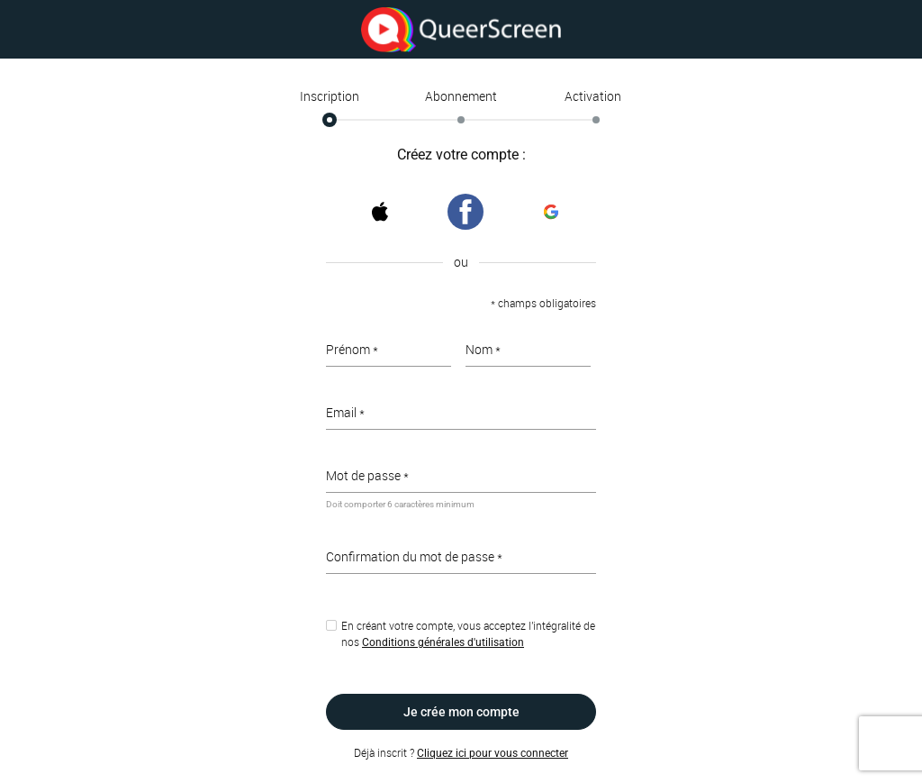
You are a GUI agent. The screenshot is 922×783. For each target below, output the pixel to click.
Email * (345, 412)
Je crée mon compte (461, 712)
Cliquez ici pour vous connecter (492, 753)
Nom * (483, 349)
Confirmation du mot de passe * (414, 556)
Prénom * (352, 349)
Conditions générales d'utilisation (443, 642)
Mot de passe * (367, 475)
